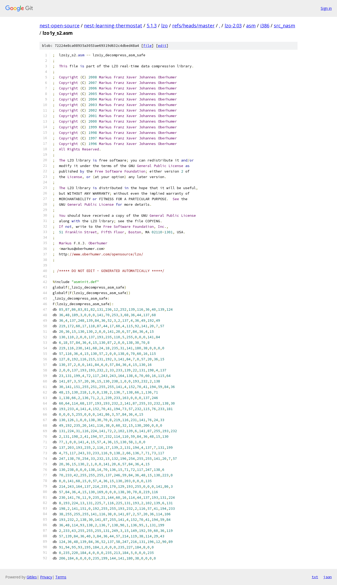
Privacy (46, 576)
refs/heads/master (193, 25)
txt (315, 576)
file (147, 45)
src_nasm (284, 25)
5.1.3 (152, 25)
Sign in (326, 8)
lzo (164, 25)
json (327, 576)
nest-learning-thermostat (113, 25)
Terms (60, 576)
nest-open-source (59, 25)
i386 (264, 25)
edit (162, 45)
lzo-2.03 (233, 25)
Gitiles (32, 576)
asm (251, 25)
